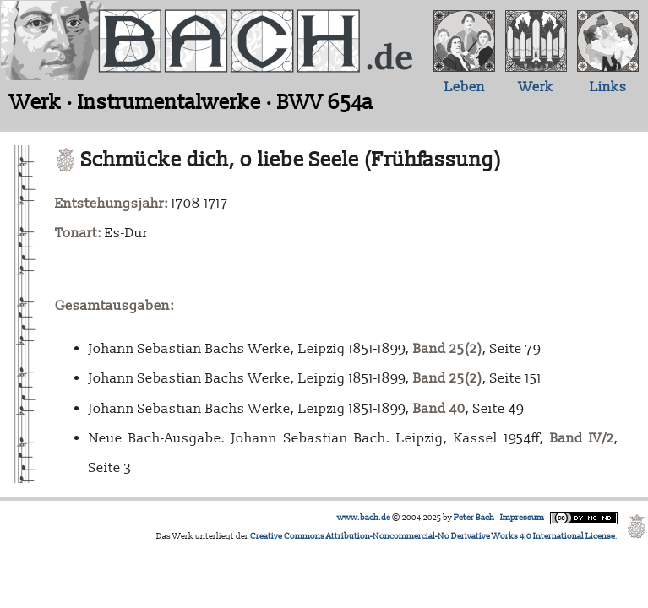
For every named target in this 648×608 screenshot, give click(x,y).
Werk (536, 87)
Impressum (522, 518)
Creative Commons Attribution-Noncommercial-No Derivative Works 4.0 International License (432, 536)
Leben (464, 87)
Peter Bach (474, 518)
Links (608, 87)
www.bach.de (363, 518)
